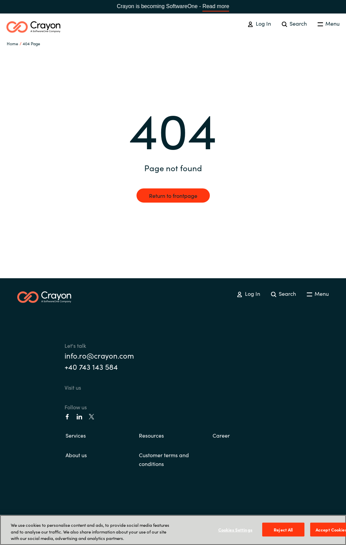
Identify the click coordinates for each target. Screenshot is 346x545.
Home (12, 43)
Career (221, 435)
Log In (259, 23)
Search (294, 23)
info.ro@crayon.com (99, 355)
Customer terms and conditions (164, 459)
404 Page (31, 43)
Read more (215, 6)
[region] (173, 530)
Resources (151, 435)
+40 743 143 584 (91, 366)
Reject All (283, 529)
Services (76, 435)
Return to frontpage (173, 195)
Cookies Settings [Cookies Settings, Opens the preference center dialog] (235, 529)
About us (76, 455)
